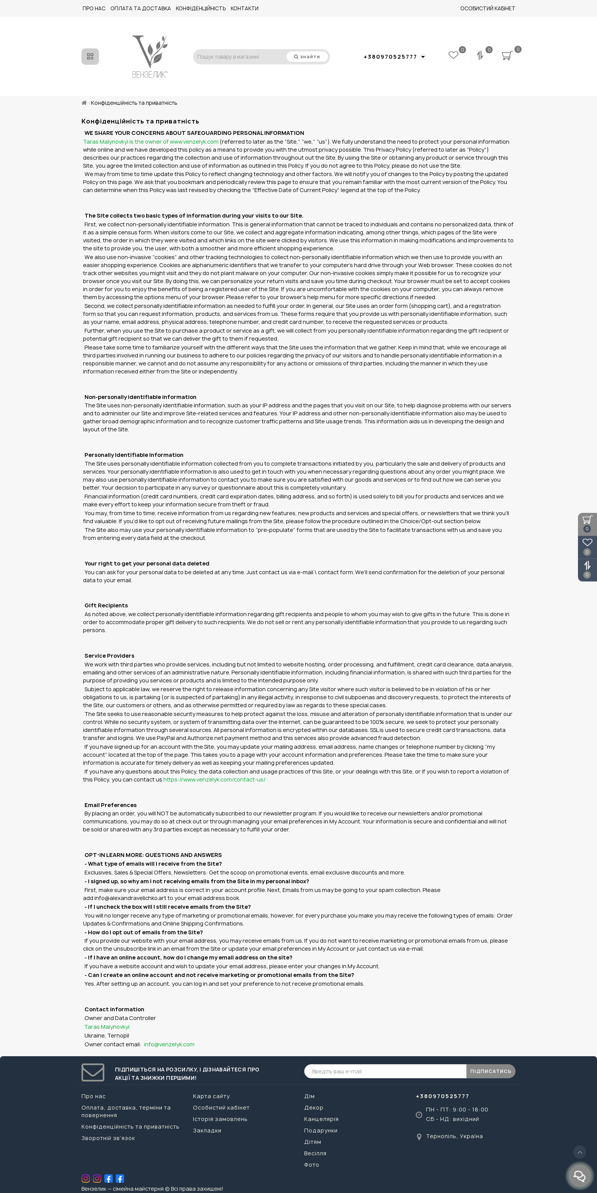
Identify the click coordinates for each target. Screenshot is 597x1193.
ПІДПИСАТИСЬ (491, 1071)
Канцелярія (321, 1119)
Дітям (312, 1141)
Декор (314, 1107)
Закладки (207, 1130)
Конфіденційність (201, 8)
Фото (311, 1164)
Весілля (315, 1153)
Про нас (94, 8)
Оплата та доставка (140, 8)
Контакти (245, 8)
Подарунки (321, 1130)
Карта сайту (211, 1096)
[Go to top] (579, 1152)
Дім (309, 1096)
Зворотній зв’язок (108, 1138)
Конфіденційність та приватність (130, 1126)
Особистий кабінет (488, 8)
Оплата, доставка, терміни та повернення (126, 1111)
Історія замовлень (220, 1119)
